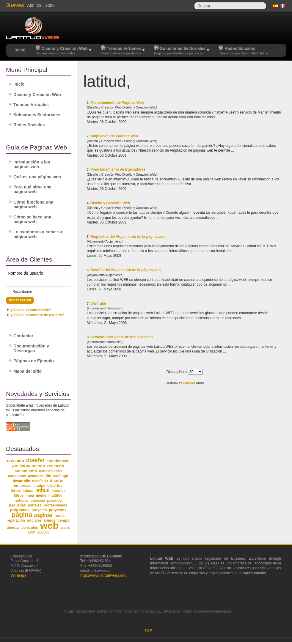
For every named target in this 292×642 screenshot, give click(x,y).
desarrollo (21, 481)
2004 (32, 532)
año (48, 476)
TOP (148, 630)
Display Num (177, 372)
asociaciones (50, 471)
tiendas (13, 527)
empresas (23, 486)
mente (41, 495)
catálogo (60, 476)
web (49, 525)
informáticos (22, 491)
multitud (55, 495)
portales (35, 505)
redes (59, 516)
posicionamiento (28, 465)
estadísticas (58, 461)
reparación (16, 520)
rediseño (55, 466)
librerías (59, 491)
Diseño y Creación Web (110, 203)
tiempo (63, 520)
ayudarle (35, 476)
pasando (54, 500)
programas (19, 510)
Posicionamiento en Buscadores (117, 169)
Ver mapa (18, 575)
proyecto (39, 510)
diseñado (40, 481)
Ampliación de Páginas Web (114, 136)
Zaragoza (189, 382)
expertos (54, 486)
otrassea (37, 500)
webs (65, 527)
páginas (43, 515)
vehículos (30, 527)
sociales (34, 520)
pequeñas (17, 505)
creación (15, 460)
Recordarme (22, 291)
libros (18, 495)
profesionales (55, 505)
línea (30, 495)
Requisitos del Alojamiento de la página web (128, 237)
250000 (44, 532)
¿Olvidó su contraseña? (30, 310)
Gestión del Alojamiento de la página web (125, 270)
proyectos (57, 510)
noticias (22, 500)
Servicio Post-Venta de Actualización (121, 337)
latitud (42, 490)
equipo (39, 486)
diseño (35, 460)
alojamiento (26, 471)
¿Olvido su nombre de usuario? (37, 315)
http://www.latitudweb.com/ (103, 575)
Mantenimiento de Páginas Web (117, 102)
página (22, 514)
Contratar (98, 303)
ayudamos (17, 476)
